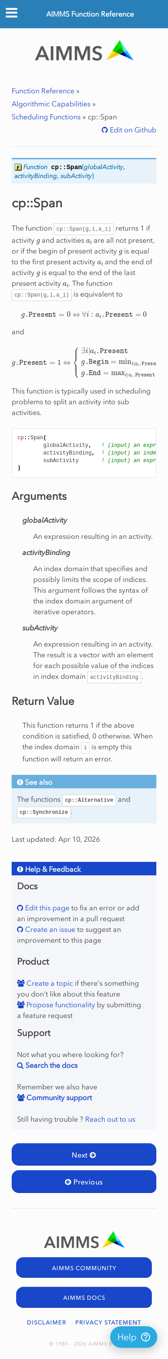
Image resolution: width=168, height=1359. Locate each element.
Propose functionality (60, 1004)
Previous (84, 1181)
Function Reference (43, 90)
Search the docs (51, 1065)
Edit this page (46, 907)
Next (84, 1154)
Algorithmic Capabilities (51, 103)
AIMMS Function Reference (90, 13)
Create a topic (49, 983)
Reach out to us (110, 1118)
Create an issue (49, 929)
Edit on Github (132, 129)
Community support (58, 1097)
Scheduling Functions (46, 116)
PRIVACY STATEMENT (108, 1322)
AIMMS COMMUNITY (84, 1268)
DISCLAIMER (46, 1322)
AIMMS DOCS (84, 1297)
